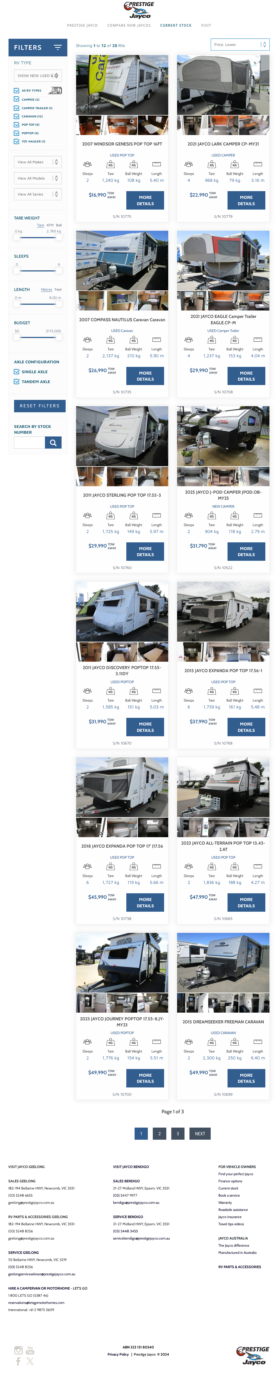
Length (22, 292)
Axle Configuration (36, 364)
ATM (50, 228)
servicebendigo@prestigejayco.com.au (141, 1240)
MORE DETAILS (145, 202)
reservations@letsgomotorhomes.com (36, 1305)
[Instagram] (18, 1353)
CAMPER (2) (30, 102)
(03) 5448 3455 (125, 1233)
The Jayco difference (233, 1248)
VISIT (206, 27)
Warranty (225, 1205)
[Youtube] (30, 1353)
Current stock (228, 1190)
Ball (59, 228)
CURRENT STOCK (176, 27)
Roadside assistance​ (233, 1212)
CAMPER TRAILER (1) (37, 110)
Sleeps (21, 259)
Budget (22, 325)
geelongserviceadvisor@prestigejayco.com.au (41, 1276)
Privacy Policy (118, 1357)
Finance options (230, 1183)
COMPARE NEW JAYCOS (129, 27)
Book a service (229, 1198)
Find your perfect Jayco (235, 1176)
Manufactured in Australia (237, 1255)
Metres (46, 292)
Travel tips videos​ (231, 1226)
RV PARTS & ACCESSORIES (239, 1269)
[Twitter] (30, 1364)
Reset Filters (40, 408)
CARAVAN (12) (32, 119)
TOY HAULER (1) (33, 144)
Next (200, 1136)
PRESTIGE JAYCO (82, 27)
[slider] (17, 240)
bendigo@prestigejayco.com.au (136, 1205)
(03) (12, 1269)
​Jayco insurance (230, 1219)
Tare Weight (27, 220)
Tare (40, 228)
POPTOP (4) (30, 135)
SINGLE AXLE (35, 374)
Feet (58, 292)
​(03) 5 (117, 1198)
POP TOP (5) (30, 127)
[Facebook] (18, 1364)
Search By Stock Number (32, 432)
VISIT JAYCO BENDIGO (131, 1169)
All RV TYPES (31, 93)
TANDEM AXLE (36, 384)
